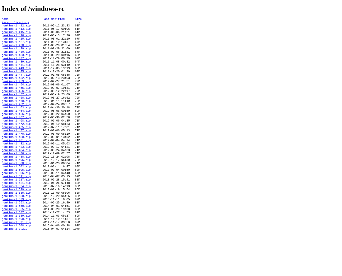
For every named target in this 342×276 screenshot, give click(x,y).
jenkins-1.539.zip (16, 236)
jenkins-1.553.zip (16, 240)
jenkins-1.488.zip (16, 185)
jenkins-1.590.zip (16, 259)
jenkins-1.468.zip (16, 141)
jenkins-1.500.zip (16, 192)
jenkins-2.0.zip (14, 271)
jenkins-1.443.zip (16, 78)
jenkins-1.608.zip (16, 267)
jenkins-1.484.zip (16, 177)
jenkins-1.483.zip (16, 173)
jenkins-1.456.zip (16, 106)
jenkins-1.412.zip (16, 27)
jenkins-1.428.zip (16, 51)
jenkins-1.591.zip (16, 263)
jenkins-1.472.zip (16, 145)
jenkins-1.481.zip (16, 165)
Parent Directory (15, 23)
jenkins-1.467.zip (16, 137)
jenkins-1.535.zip (16, 228)
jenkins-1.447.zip (16, 86)
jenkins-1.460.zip (16, 118)
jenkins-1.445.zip (16, 82)
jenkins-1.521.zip (16, 216)
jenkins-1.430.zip (16, 59)
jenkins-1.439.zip (16, 71)
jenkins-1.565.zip (16, 248)
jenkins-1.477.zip (16, 153)
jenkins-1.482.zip (16, 169)
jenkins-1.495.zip (16, 189)
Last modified (54, 19)
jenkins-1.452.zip (16, 90)
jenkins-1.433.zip (16, 63)
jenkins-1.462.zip (16, 122)
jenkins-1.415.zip (16, 35)
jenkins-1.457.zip (16, 110)
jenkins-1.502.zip (16, 196)
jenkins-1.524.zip (16, 220)
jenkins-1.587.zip (16, 251)
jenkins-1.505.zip (16, 200)
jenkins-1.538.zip (16, 232)
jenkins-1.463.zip (16, 126)
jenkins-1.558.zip (16, 244)
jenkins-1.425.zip (16, 43)
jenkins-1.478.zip (16, 157)
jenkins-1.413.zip (16, 31)
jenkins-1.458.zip (16, 114)
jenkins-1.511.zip (16, 208)
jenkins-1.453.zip (16, 94)
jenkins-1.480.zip (16, 161)
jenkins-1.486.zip (16, 181)
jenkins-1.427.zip (16, 47)
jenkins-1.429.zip (16, 55)
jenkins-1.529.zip (16, 224)
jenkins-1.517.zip (16, 212)
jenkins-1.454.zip (16, 98)
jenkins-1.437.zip (16, 67)
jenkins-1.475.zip (16, 149)
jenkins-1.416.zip (16, 39)
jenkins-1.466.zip (16, 133)
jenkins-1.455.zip (16, 102)
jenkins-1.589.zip (16, 255)
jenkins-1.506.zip (16, 204)
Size (78, 19)
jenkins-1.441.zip (16, 74)
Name (5, 19)
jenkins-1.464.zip (16, 130)
